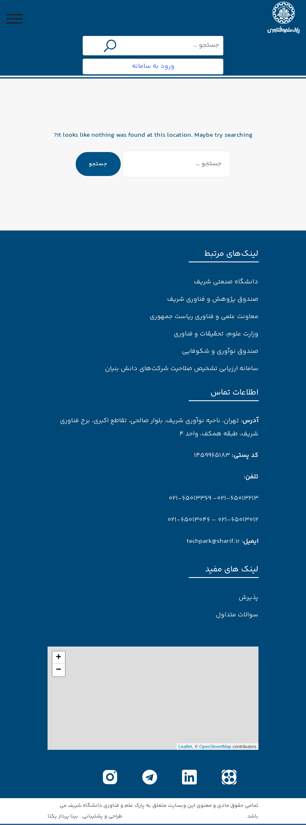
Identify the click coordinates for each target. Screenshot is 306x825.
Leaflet (185, 746)
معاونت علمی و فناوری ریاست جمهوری (204, 316)
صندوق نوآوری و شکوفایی (220, 351)
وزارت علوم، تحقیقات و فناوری (216, 334)
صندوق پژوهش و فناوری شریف (212, 299)
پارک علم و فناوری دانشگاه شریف (106, 805)
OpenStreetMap (215, 746)
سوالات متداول (237, 615)
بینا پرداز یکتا (63, 816)
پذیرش (248, 597)
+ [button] (58, 657)
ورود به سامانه (153, 66)
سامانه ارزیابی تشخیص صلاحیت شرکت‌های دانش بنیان (181, 369)
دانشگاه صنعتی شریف (226, 282)
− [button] (58, 670)
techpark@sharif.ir (213, 541)
